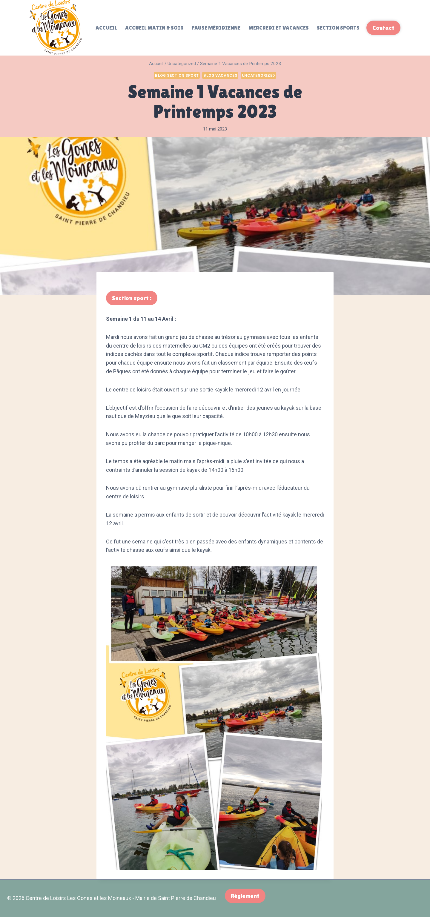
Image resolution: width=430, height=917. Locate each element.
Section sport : (131, 298)
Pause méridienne (216, 27)
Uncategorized (258, 75)
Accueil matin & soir (154, 27)
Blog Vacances (220, 75)
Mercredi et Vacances (278, 27)
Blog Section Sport (177, 75)
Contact (383, 27)
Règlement (245, 896)
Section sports (338, 27)
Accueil (106, 27)
